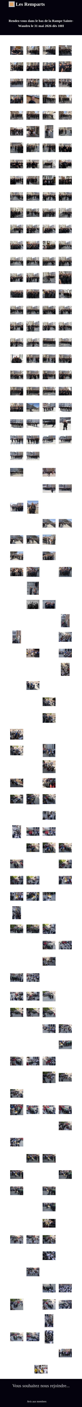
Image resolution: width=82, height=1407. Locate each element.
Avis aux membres (36, 1401)
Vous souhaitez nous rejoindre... (41, 1385)
